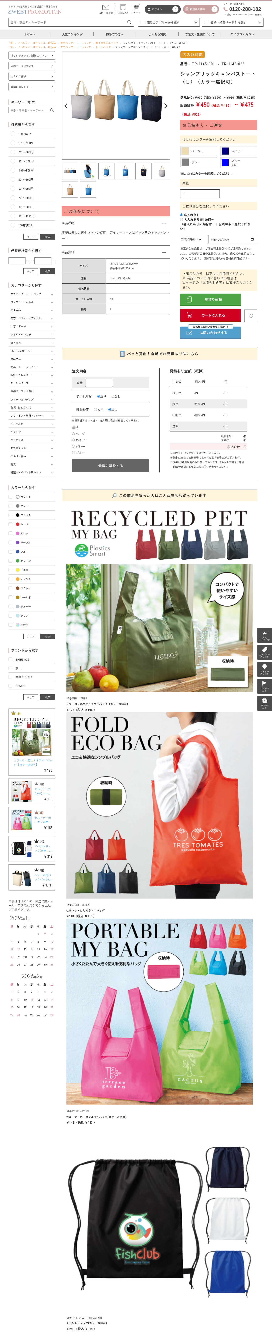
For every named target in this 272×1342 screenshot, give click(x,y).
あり (101, 396)
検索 (47, 237)
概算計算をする (110, 465)
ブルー (78, 452)
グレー (78, 446)
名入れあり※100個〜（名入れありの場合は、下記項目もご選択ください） (215, 224)
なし (116, 396)
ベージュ (80, 434)
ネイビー (80, 440)
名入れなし (190, 215)
